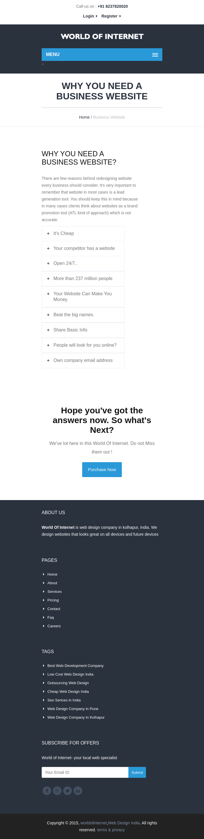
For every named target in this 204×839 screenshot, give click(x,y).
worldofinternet (93, 823)
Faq (50, 617)
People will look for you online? (85, 345)
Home (84, 117)
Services (54, 591)
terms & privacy (111, 830)
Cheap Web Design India (68, 691)
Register (111, 16)
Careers (54, 626)
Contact (53, 609)
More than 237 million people (82, 278)
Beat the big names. (73, 314)
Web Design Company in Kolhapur (76, 717)
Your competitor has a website (84, 248)
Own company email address (83, 360)
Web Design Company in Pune (73, 709)
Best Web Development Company (75, 666)
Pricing (53, 600)
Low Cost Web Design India (70, 674)
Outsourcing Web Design (68, 683)
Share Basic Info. (70, 329)
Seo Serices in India (64, 700)
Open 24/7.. (65, 263)
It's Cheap (63, 233)
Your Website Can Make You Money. (82, 296)
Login (90, 16)
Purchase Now (102, 469)
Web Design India (124, 823)
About (52, 583)
